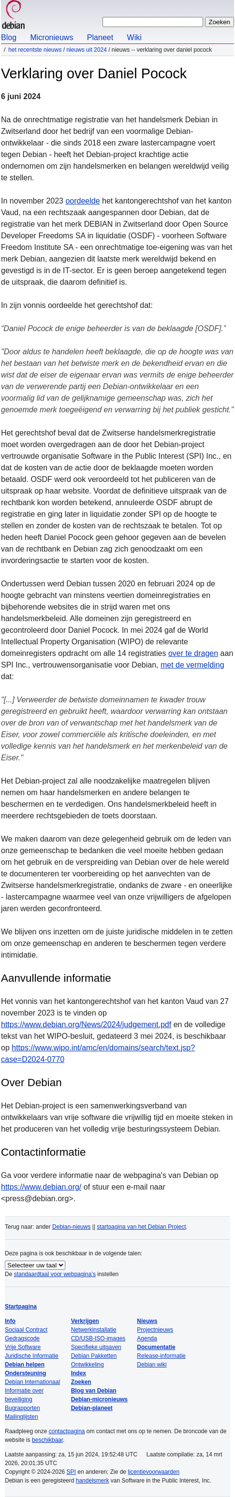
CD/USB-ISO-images (98, 1338)
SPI (71, 1471)
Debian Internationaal (32, 1382)
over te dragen (193, 653)
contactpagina (67, 1431)
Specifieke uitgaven (96, 1347)
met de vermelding (192, 665)
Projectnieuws (155, 1329)
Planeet (100, 37)
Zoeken (81, 1382)
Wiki (134, 37)
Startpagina (21, 1306)
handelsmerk (92, 1480)
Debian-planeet (92, 1408)
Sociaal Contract (26, 1329)
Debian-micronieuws (99, 1399)
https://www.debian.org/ (41, 1187)
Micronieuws (51, 37)
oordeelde (82, 201)
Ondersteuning (25, 1373)
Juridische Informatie (32, 1355)
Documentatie (156, 1347)
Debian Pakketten (94, 1355)
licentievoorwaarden (153, 1471)
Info (10, 1321)
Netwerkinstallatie (94, 1329)
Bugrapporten (22, 1408)
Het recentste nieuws (34, 49)
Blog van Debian (94, 1390)
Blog (8, 37)
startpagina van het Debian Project (141, 1226)
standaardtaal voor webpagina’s (55, 1274)
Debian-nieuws (71, 1226)
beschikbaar (47, 1440)
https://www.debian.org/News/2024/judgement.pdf (86, 1024)
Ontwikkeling (87, 1364)
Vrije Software (23, 1347)
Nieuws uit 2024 (86, 49)
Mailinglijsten (21, 1416)
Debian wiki (151, 1364)
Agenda (147, 1338)
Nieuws (147, 1321)
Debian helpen (24, 1364)
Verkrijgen (85, 1321)
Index (78, 1373)
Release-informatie (161, 1355)
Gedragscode (22, 1338)
